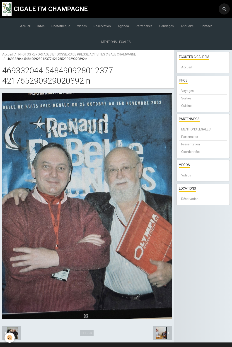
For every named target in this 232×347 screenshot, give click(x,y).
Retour (87, 333)
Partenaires (144, 26)
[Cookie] (10, 338)
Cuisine (186, 106)
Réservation (102, 26)
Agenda (123, 26)
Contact (206, 26)
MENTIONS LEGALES (116, 42)
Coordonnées (191, 152)
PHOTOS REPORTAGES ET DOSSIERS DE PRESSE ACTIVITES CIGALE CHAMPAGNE (77, 54)
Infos (41, 26)
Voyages (187, 91)
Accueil (25, 26)
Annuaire (187, 26)
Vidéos (82, 26)
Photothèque (60, 26)
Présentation (190, 144)
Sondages (166, 26)
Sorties (186, 98)
